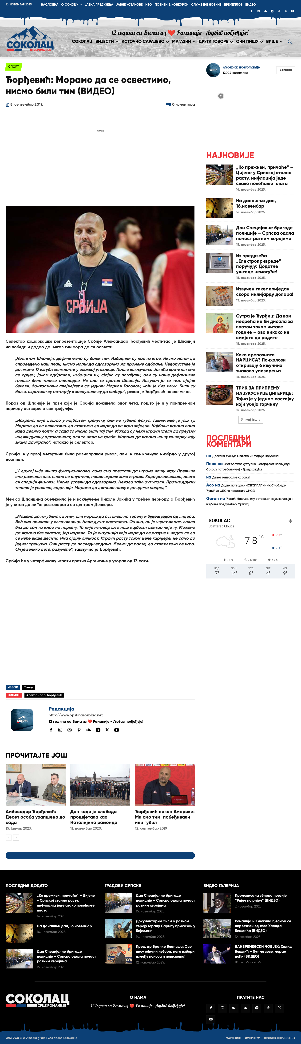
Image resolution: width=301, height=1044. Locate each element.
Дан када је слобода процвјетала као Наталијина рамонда (94, 817)
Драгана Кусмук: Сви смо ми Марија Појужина (245, 451)
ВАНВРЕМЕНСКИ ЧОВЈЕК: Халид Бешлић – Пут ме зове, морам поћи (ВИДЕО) (263, 951)
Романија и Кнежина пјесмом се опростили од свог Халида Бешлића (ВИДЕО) (263, 925)
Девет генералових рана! (231, 472)
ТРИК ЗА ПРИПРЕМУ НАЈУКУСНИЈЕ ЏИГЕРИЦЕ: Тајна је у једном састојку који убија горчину (265, 391)
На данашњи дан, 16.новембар (256, 202)
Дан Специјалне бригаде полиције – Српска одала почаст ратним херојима (265, 232)
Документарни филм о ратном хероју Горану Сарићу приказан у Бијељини (166, 925)
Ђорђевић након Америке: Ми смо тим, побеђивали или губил (165, 817)
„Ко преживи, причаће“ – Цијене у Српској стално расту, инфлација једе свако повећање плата (264, 174)
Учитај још (251, 415)
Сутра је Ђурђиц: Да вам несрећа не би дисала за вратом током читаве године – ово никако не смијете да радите (264, 324)
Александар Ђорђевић (44, 695)
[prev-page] (9, 837)
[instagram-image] (220, 95)
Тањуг (28, 687)
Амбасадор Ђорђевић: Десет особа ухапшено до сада (35, 817)
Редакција (62, 708)
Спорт (14, 67)
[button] (289, 41)
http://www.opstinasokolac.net (76, 715)
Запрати (286, 70)
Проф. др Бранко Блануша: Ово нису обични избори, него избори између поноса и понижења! (165, 951)
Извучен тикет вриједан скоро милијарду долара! (265, 289)
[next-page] (16, 837)
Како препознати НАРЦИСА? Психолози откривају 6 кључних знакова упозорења (261, 359)
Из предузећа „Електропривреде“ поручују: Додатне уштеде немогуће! (258, 262)
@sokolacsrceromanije (241, 67)
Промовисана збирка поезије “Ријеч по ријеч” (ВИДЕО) (261, 897)
